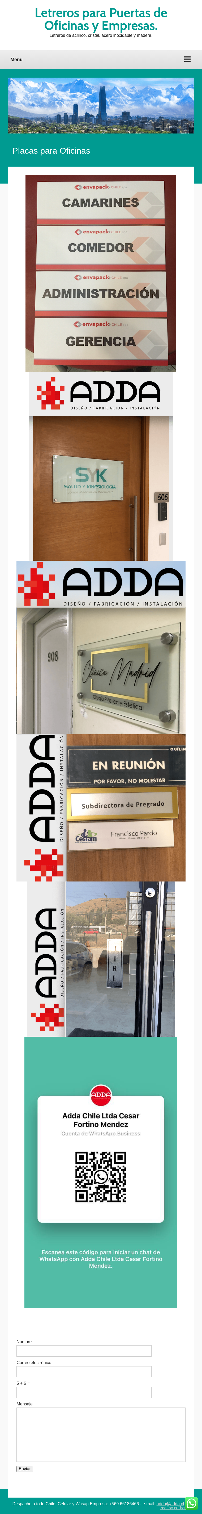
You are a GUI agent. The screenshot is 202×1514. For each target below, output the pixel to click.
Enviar (25, 1469)
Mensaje (24, 1404)
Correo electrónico (33, 1363)
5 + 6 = (23, 1383)
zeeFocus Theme (175, 1508)
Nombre (24, 1342)
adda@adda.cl (170, 1504)
